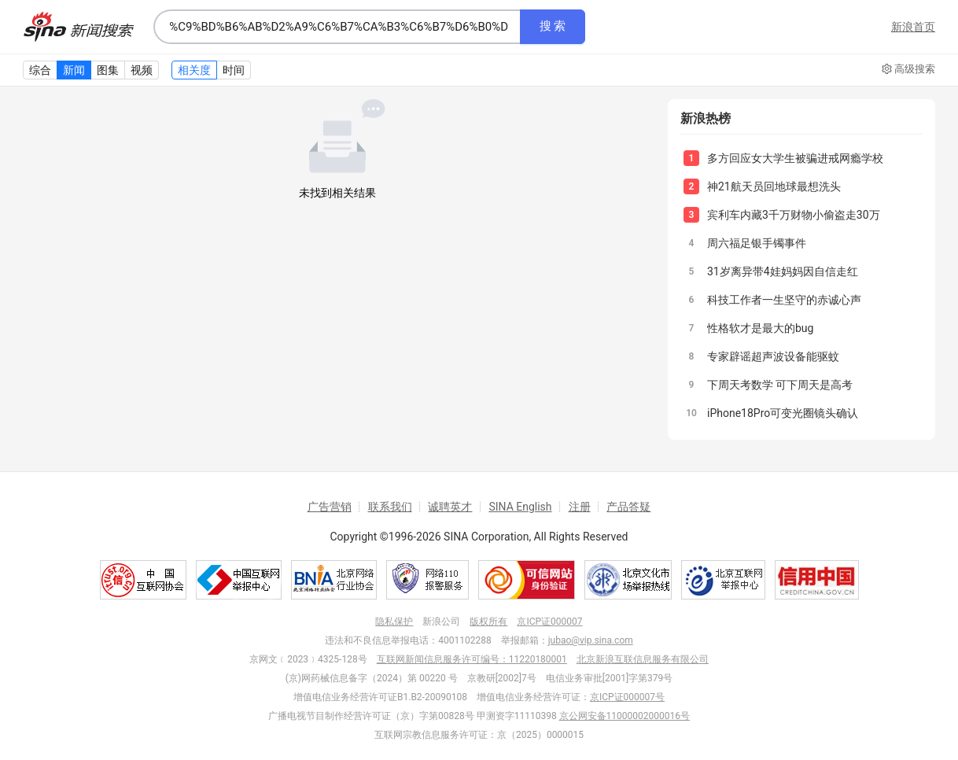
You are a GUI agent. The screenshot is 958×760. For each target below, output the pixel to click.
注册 (580, 506)
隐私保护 (394, 621)
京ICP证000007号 (627, 697)
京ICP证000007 (549, 621)
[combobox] (336, 26)
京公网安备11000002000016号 (624, 715)
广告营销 (330, 506)
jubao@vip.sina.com (590, 640)
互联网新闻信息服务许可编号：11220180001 (472, 659)
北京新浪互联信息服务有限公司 (643, 659)
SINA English (519, 506)
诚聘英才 (450, 506)
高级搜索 (908, 69)
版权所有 (488, 621)
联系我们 (390, 506)
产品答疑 (628, 506)
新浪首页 (913, 26)
